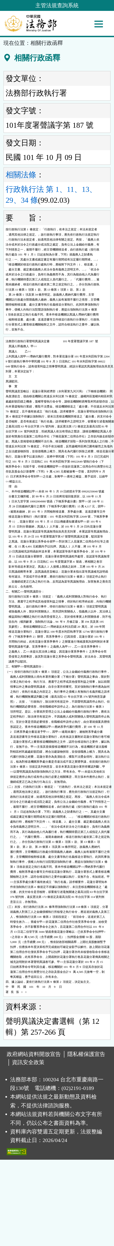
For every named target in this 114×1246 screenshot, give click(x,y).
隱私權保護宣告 (86, 1054)
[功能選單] (99, 24)
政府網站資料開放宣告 (34, 1054)
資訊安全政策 (28, 1062)
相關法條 (21, 175)
